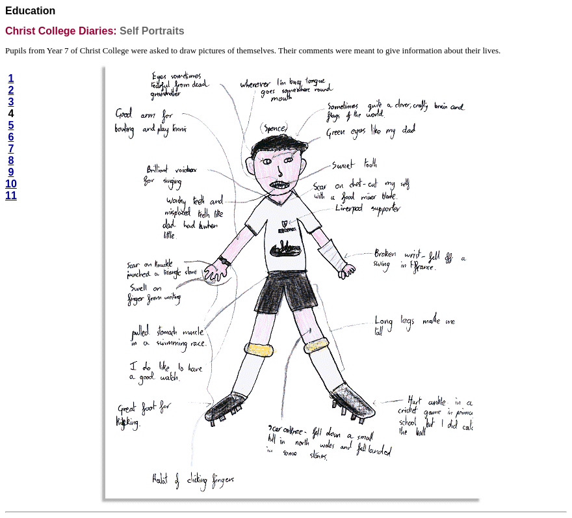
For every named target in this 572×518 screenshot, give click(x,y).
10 (11, 183)
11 (11, 195)
